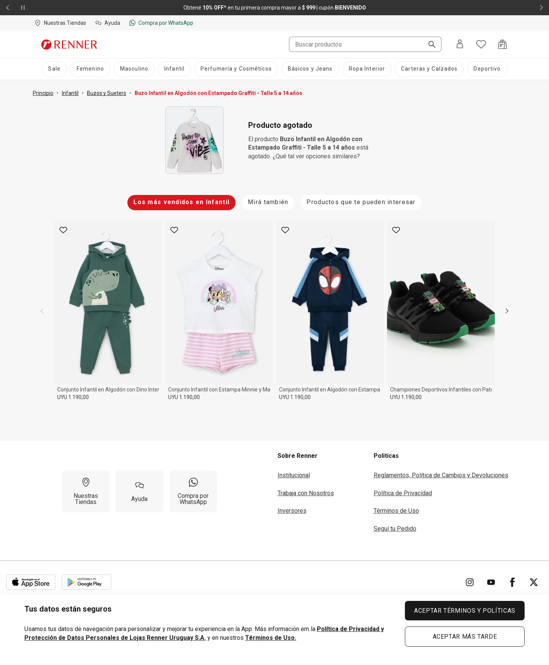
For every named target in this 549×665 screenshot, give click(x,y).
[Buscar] (428, 45)
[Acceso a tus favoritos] (481, 44)
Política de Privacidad (403, 493)
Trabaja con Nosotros (306, 493)
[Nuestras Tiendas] (85, 491)
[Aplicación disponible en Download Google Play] (86, 582)
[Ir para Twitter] (534, 582)
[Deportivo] (487, 69)
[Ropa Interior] (367, 69)
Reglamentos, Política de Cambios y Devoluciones (441, 475)
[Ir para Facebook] (512, 582)
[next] (507, 311)
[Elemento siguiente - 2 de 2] (541, 7)
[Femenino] (90, 69)
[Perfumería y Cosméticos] (236, 69)
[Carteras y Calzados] (429, 69)
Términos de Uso (396, 510)
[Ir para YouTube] (491, 582)
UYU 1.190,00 (73, 397)
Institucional (294, 475)
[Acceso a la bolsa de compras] (502, 44)
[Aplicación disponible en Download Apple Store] (31, 582)
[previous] (42, 311)
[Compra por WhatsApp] (193, 491)
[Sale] (54, 69)
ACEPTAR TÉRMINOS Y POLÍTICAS (464, 610)
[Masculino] (134, 69)
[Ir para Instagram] (470, 582)
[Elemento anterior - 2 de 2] (7, 7)
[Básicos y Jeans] (310, 69)
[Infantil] (174, 69)
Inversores (292, 510)
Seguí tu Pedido (395, 528)
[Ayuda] (139, 491)
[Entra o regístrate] (459, 44)
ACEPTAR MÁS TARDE (465, 636)
